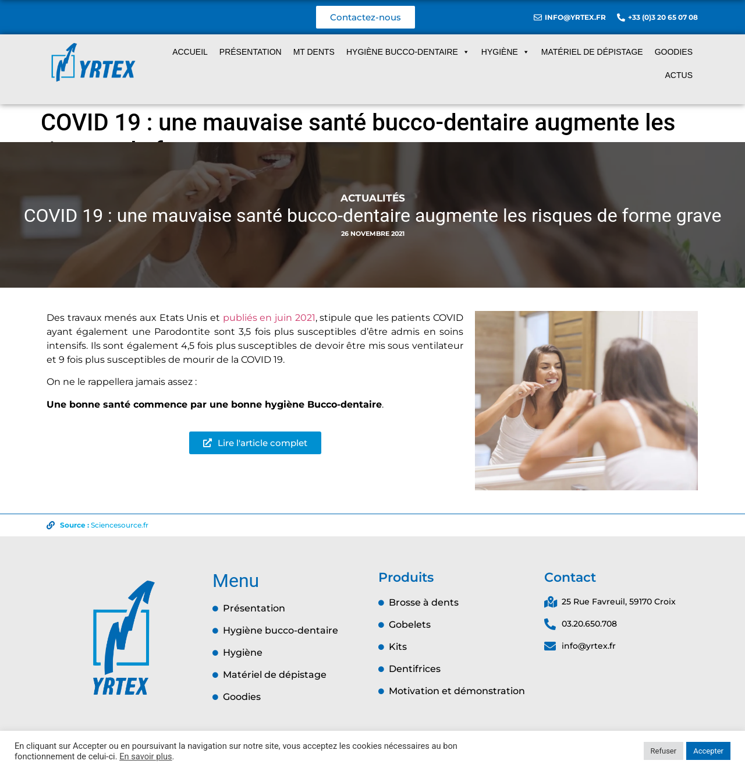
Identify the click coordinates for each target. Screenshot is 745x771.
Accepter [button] (708, 751)
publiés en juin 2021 (269, 317)
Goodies (674, 51)
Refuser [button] (664, 751)
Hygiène (505, 51)
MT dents (314, 51)
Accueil (190, 51)
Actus (679, 75)
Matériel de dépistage (592, 51)
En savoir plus (145, 756)
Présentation (250, 51)
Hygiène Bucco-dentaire (408, 51)
